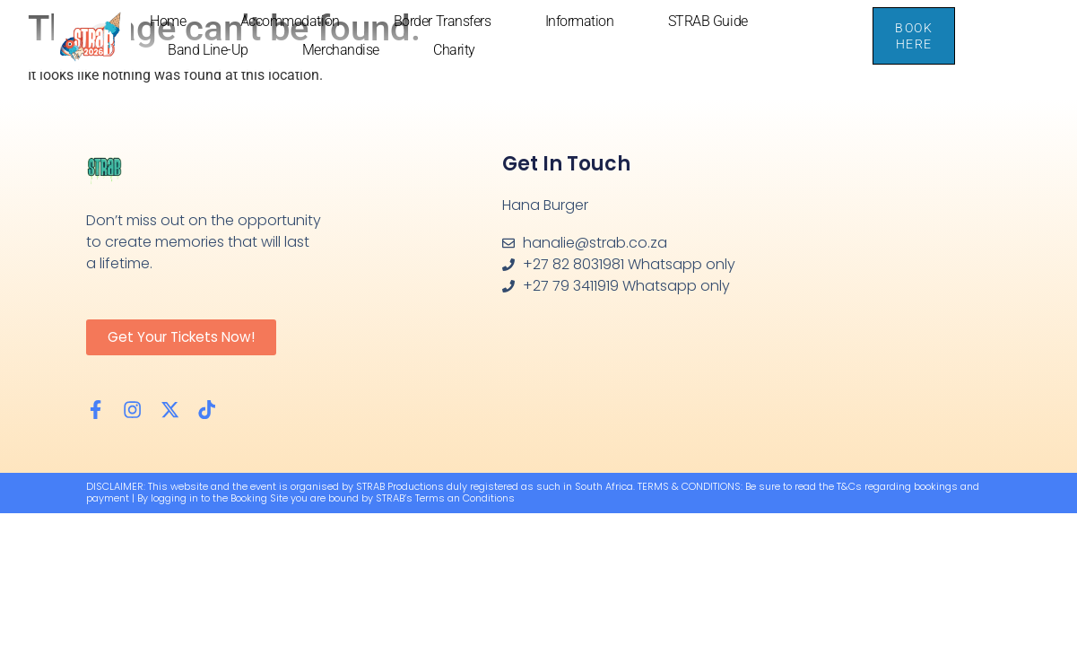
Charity (454, 49)
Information (579, 21)
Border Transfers (442, 21)
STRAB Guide (708, 21)
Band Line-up (208, 49)
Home (168, 21)
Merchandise (340, 49)
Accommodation (290, 21)
